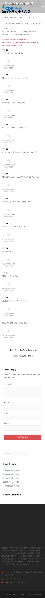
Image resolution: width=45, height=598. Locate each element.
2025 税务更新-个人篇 (11, 474)
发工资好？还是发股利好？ (21, 356)
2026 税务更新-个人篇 (11, 471)
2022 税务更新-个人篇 (11, 486)
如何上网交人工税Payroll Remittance (23, 350)
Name (6, 403)
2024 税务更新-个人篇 (11, 478)
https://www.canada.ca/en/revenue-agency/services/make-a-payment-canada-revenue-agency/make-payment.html (20, 42)
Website (6, 423)
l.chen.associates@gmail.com (15, 582)
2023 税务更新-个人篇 (11, 482)
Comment (8, 384)
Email (6, 413)
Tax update (30, 17)
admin (6, 17)
